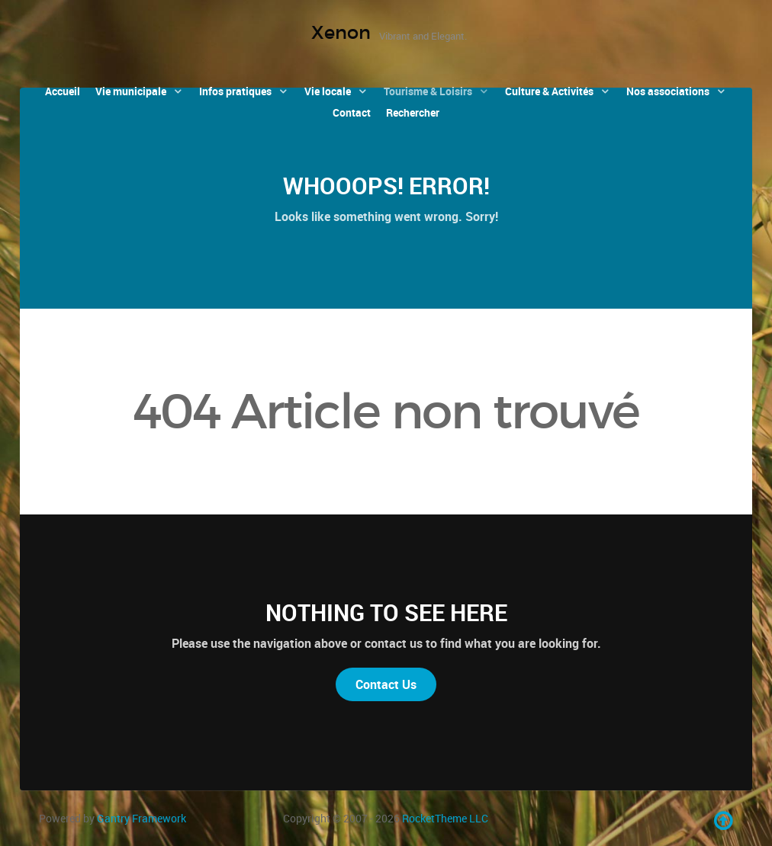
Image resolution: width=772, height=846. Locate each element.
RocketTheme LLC (445, 818)
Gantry (141, 818)
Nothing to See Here (386, 612)
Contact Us (386, 684)
